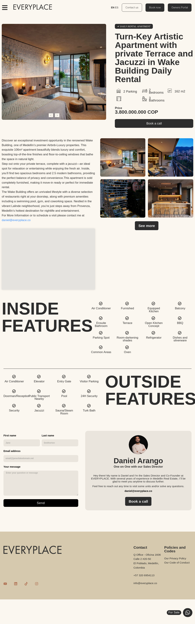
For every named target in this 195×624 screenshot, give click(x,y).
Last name (48, 435)
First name (9, 435)
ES (116, 7)
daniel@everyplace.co (16, 220)
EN (112, 7)
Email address (12, 451)
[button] (51, 115)
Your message (11, 467)
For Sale (174, 612)
